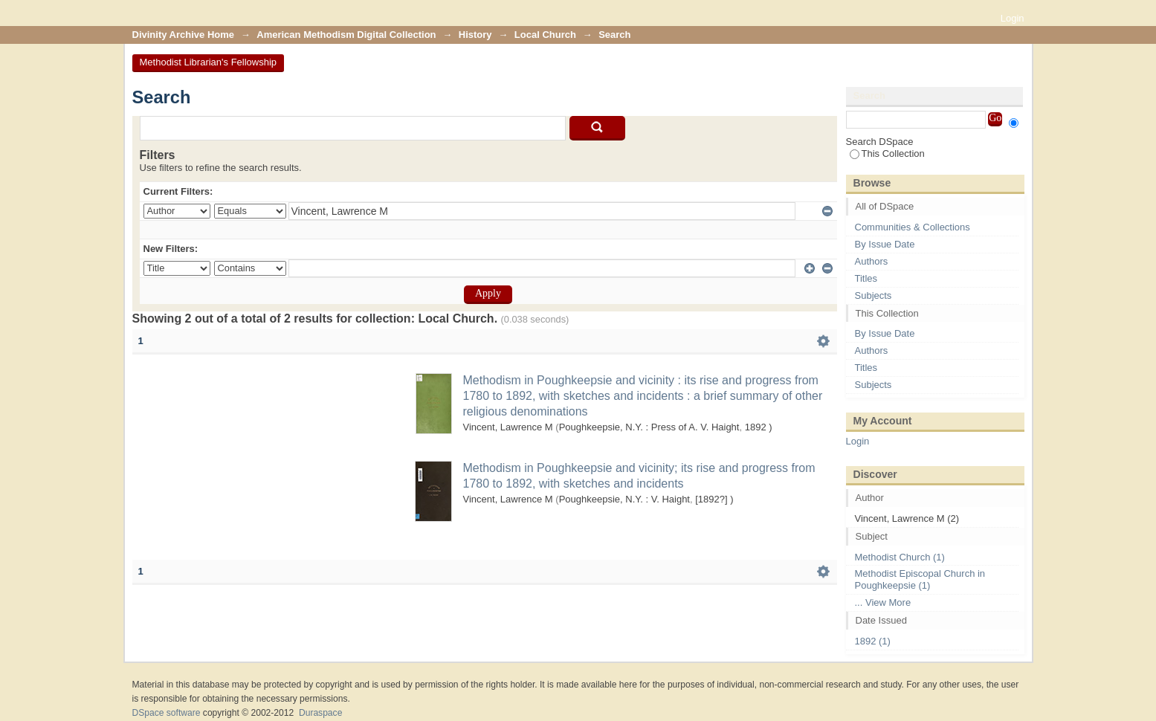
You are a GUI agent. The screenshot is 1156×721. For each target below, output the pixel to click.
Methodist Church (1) (900, 557)
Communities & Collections (912, 227)
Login (1012, 18)
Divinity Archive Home (183, 34)
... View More (883, 602)
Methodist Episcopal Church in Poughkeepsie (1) (920, 579)
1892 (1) (873, 641)
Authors (871, 261)
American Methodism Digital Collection (346, 34)
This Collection (887, 153)
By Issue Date (885, 244)
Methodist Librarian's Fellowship (208, 62)
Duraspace (320, 713)
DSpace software (166, 713)
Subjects (873, 295)
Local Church (545, 34)
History (475, 34)
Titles (866, 278)
